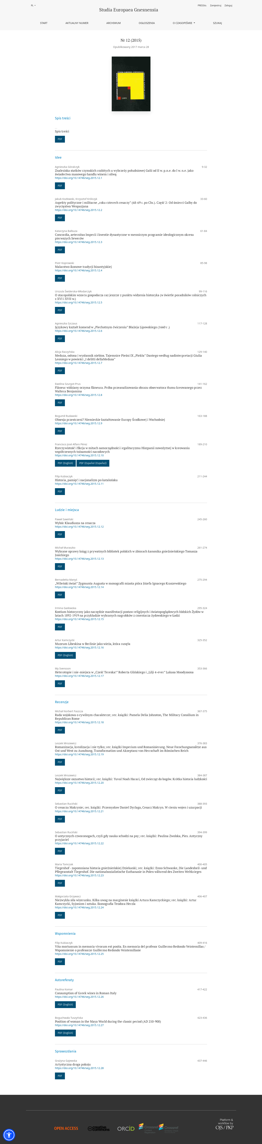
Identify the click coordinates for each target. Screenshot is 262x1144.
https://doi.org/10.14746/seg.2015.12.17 (79, 676)
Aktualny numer (76, 23)
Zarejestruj (215, 5)
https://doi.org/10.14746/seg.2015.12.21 (79, 811)
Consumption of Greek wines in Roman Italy (86, 993)
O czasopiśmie (183, 23)
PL (34, 5)
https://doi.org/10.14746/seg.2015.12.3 (78, 242)
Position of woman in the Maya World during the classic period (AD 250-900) (108, 1021)
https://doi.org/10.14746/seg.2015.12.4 (78, 270)
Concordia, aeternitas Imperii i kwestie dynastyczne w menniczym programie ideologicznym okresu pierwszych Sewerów (124, 236)
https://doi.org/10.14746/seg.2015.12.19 (79, 754)
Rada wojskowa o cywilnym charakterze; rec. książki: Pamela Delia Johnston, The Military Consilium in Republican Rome (127, 717)
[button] (9, 1135)
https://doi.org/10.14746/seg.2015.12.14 (79, 587)
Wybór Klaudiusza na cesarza (75, 523)
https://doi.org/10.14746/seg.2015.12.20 (79, 782)
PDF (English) (65, 463)
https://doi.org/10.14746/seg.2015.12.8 (78, 395)
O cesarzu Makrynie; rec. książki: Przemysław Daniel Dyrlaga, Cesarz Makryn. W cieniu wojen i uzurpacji (128, 807)
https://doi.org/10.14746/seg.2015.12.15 (79, 619)
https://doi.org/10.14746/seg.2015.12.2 (78, 210)
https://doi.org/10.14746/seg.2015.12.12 (79, 526)
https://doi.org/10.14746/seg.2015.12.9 (78, 423)
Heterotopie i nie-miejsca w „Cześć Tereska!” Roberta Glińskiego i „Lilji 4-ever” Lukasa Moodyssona (124, 672)
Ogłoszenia (147, 23)
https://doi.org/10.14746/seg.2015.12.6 (78, 331)
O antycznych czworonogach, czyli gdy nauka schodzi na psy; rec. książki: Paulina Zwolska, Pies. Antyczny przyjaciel (128, 838)
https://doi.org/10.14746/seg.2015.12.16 (79, 647)
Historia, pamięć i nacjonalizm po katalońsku (86, 480)
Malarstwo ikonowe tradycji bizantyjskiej (83, 267)
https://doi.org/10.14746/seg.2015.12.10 (79, 455)
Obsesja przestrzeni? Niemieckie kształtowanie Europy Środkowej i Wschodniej (110, 419)
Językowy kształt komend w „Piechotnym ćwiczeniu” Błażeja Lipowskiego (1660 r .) (112, 327)
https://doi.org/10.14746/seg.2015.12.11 (79, 483)
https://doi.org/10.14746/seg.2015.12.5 (78, 302)
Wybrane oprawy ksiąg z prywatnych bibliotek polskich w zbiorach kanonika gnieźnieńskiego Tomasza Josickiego (126, 553)
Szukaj (217, 23)
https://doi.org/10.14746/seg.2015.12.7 (78, 363)
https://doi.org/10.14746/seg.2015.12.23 (79, 875)
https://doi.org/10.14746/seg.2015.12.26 (79, 996)
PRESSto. (202, 5)
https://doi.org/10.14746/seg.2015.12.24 (79, 907)
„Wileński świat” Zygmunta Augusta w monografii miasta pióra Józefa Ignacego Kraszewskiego (120, 583)
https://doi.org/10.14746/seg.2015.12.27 (79, 1025)
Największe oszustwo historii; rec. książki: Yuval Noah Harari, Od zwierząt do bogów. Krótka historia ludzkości (131, 779)
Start (43, 23)
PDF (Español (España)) (93, 463)
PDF (60, 139)
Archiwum (113, 23)
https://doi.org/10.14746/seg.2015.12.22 (79, 843)
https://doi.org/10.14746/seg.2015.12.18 (79, 722)
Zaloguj (228, 5)
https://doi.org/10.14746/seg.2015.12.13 (79, 558)
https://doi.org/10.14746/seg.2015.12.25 (79, 954)
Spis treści (62, 131)
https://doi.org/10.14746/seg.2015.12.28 (79, 1068)
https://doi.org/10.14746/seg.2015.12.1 (78, 178)
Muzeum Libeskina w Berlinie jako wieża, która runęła (92, 644)
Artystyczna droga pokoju (73, 1064)
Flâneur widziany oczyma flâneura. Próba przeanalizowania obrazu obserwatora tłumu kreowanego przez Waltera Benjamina (128, 389)
